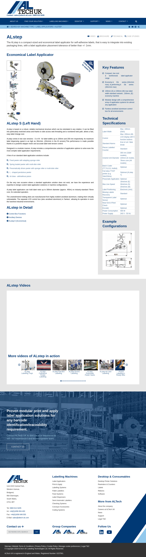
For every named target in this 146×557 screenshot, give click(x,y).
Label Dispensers (59, 497)
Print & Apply (57, 484)
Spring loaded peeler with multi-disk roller (25, 164)
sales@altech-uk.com (23, 15)
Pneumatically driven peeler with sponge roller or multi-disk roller (34, 168)
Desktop (79, 21)
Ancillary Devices (14, 217)
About (14, 21)
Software (101, 494)
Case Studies (132, 36)
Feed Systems (57, 494)
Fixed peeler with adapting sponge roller (25, 160)
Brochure (103, 36)
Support (94, 21)
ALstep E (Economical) (16, 221)
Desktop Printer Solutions (107, 481)
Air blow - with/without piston (20, 176)
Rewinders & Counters (106, 484)
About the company (105, 506)
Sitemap (8, 546)
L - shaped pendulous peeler (20, 172)
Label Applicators (44, 27)
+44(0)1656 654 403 (17, 511)
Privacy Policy (40, 546)
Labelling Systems (59, 488)
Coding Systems (58, 510)
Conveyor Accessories (60, 507)
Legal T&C (102, 519)
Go (37, 532)
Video (91, 36)
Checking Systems (59, 504)
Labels (100, 488)
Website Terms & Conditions (23, 546)
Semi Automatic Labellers (62, 500)
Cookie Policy (52, 546)
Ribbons (101, 491)
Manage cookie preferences (69, 546)
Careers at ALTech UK (106, 509)
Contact (123, 21)
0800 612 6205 (38, 15)
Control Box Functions (16, 214)
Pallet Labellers (58, 491)
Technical (117, 36)
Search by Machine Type (22, 27)
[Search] (20, 532)
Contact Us (18, 447)
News (108, 21)
